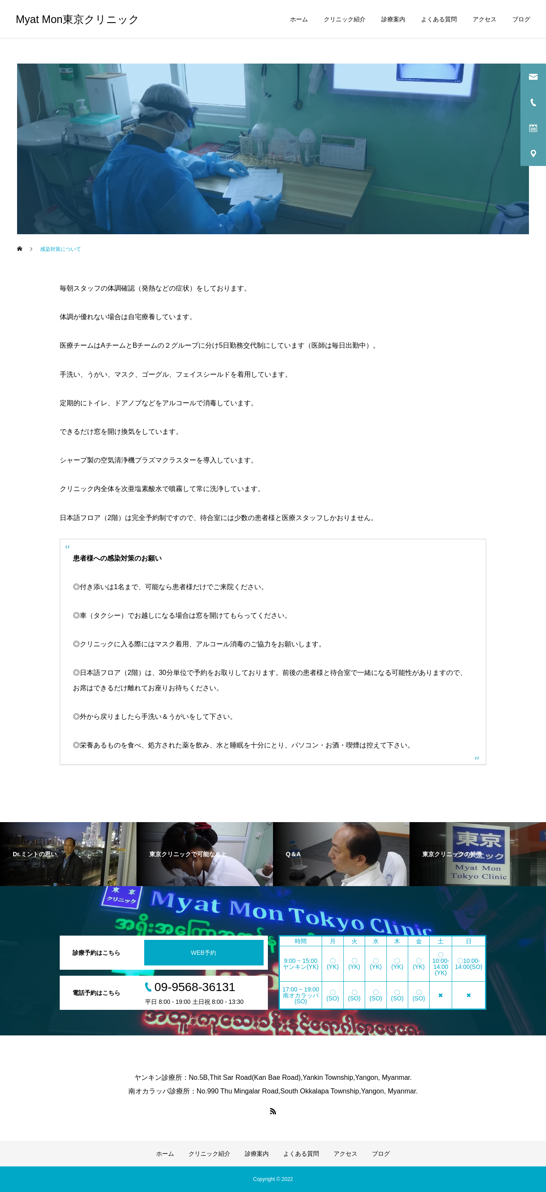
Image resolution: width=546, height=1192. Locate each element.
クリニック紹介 (345, 19)
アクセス (485, 19)
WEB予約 (204, 952)
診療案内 (393, 19)
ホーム (299, 19)
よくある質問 (439, 19)
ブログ (521, 19)
